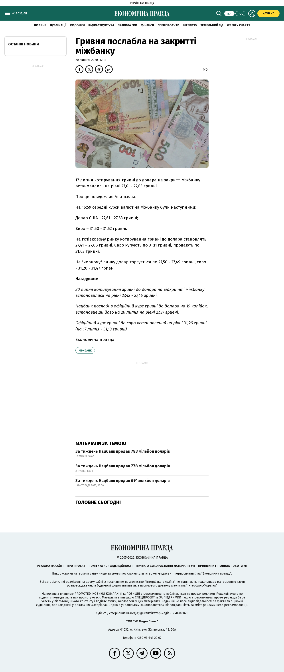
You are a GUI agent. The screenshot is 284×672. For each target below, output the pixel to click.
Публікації (58, 25)
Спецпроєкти (168, 25)
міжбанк (85, 350)
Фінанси (147, 25)
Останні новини (23, 44)
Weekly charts (238, 25)
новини (40, 25)
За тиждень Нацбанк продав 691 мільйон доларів (122, 480)
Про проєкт (76, 565)
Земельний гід (211, 25)
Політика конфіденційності (110, 565)
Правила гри (127, 25)
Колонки (77, 25)
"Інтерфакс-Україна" (160, 582)
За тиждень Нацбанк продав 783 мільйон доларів (122, 451)
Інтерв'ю (190, 25)
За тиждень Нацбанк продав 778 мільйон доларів (122, 466)
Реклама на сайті (50, 565)
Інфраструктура (101, 25)
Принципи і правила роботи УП (222, 565)
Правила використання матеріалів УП (165, 565)
